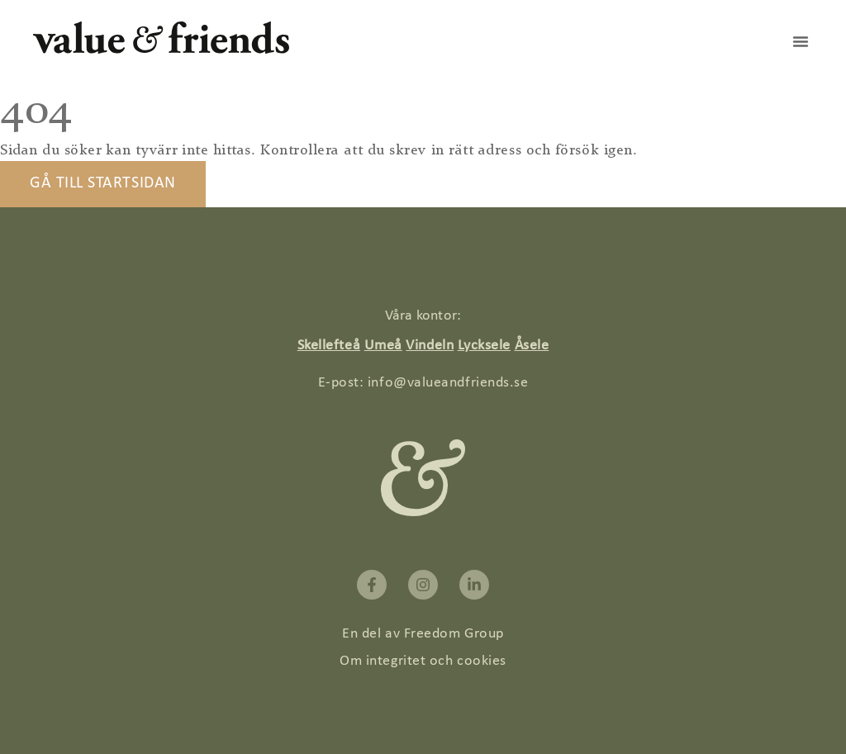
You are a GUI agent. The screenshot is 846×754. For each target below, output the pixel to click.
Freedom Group (454, 634)
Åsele (532, 345)
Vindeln (430, 345)
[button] (800, 41)
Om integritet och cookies (423, 661)
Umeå (383, 345)
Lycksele (484, 345)
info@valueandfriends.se (448, 383)
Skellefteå (328, 345)
